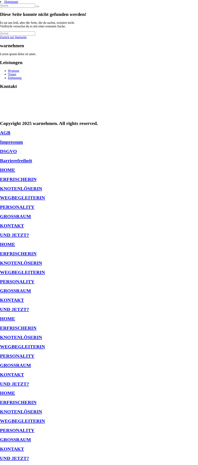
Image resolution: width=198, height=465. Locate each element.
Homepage (11, 1)
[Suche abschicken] (37, 6)
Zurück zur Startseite (13, 37)
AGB (5, 132)
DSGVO (8, 151)
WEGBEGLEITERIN (22, 197)
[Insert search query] (17, 6)
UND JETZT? (14, 235)
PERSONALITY (17, 207)
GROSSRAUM (15, 216)
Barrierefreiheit (16, 160)
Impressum (11, 142)
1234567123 (13, 108)
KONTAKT (12, 225)
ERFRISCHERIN (18, 179)
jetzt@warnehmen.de (21, 115)
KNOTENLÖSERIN (21, 188)
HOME (7, 170)
